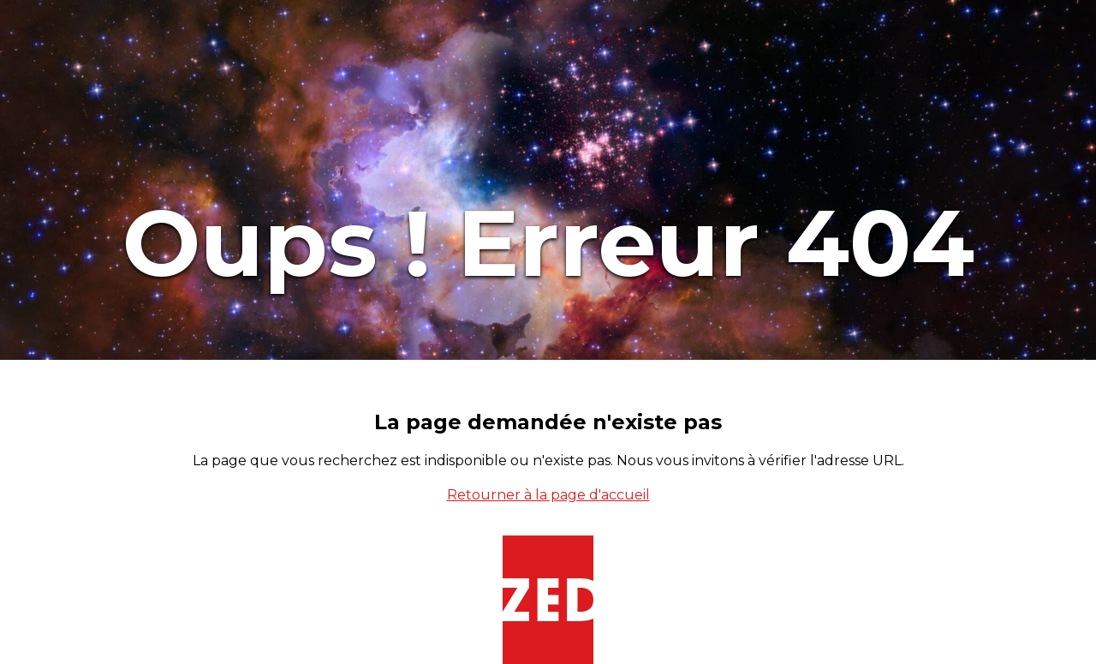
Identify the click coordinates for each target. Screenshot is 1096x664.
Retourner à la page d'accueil (548, 495)
